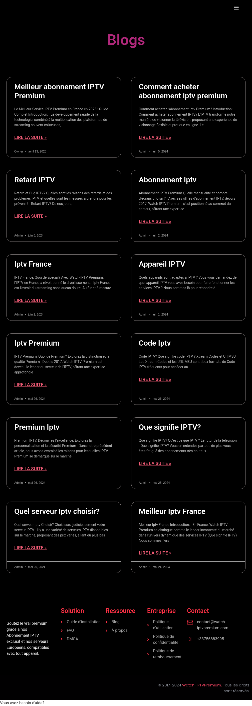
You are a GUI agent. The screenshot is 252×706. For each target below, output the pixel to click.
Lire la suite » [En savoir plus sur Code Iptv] (155, 379)
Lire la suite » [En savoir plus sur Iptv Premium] (30, 384)
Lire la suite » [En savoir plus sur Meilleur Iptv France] (155, 553)
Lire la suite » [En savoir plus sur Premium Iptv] (30, 468)
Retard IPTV (34, 179)
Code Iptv (155, 343)
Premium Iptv (37, 427)
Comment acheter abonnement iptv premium (183, 91)
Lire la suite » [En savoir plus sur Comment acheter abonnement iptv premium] (155, 137)
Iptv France (33, 264)
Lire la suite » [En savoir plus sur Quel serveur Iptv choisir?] (30, 547)
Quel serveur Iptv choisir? (57, 511)
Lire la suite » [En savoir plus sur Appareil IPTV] (155, 300)
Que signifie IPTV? (170, 427)
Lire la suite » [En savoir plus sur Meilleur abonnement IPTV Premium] (30, 137)
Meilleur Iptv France (172, 511)
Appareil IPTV (162, 264)
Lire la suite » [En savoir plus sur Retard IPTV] (30, 216)
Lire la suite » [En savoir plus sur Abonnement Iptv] (155, 221)
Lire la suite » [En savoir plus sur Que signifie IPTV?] (155, 463)
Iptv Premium (37, 343)
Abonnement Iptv (168, 179)
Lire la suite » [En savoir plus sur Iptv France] (30, 300)
